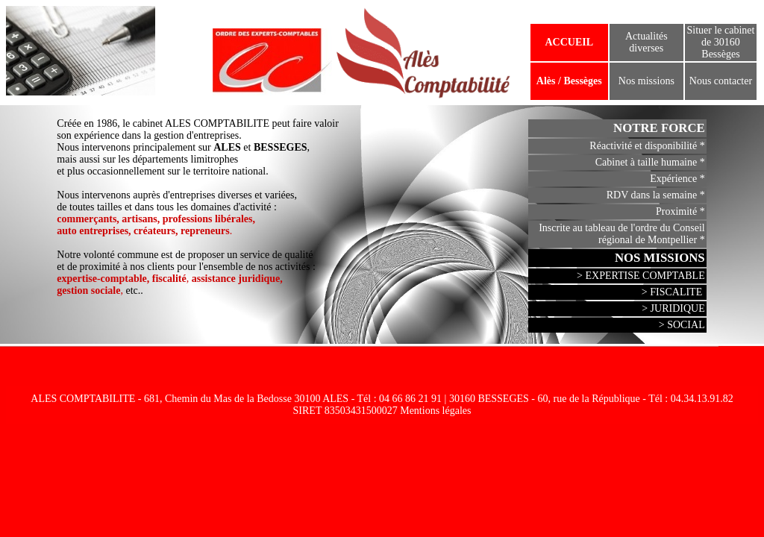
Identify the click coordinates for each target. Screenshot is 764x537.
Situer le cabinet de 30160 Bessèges (720, 42)
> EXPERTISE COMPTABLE (641, 275)
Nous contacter (720, 81)
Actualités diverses (646, 42)
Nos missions (646, 81)
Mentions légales (435, 410)
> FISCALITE (673, 292)
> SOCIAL (682, 324)
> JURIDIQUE (673, 308)
